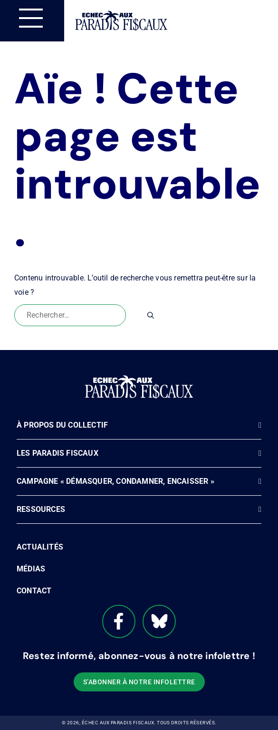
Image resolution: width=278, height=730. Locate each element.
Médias (31, 568)
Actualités (40, 546)
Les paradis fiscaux (57, 453)
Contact (34, 590)
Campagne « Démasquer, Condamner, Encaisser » (115, 481)
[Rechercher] (150, 315)
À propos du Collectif (62, 425)
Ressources (41, 509)
